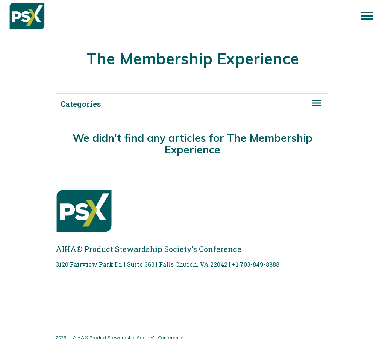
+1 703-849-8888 (255, 264)
